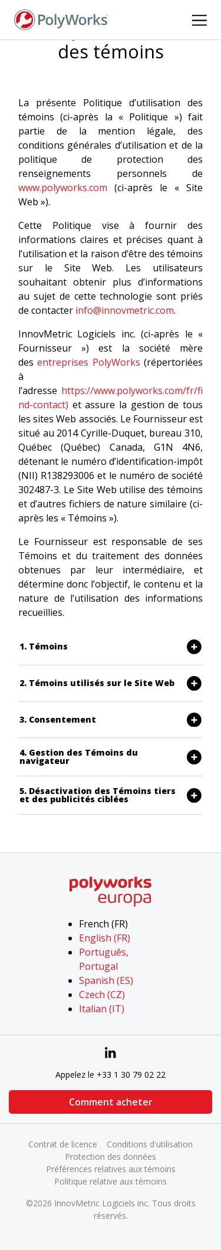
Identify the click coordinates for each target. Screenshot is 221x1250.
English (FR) (104, 937)
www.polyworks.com (62, 187)
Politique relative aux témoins (110, 1181)
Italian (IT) (101, 1008)
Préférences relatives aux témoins (111, 1168)
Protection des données (110, 1156)
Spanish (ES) (106, 980)
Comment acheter (111, 1101)
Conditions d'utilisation (150, 1144)
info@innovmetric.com (124, 310)
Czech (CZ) (102, 994)
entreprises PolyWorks (88, 362)
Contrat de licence (62, 1144)
